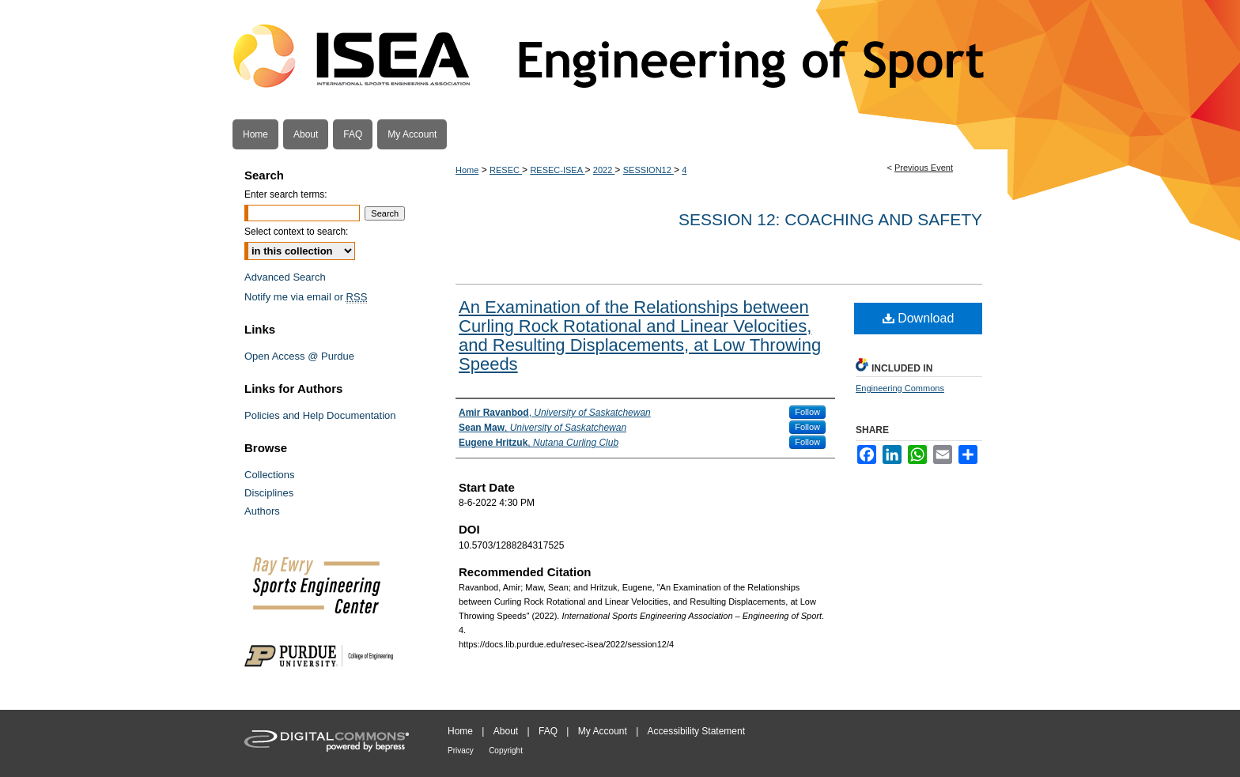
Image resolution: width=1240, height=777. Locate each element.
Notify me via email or (305, 297)
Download (919, 318)
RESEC (506, 170)
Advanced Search (285, 277)
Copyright (506, 750)
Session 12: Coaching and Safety (830, 219)
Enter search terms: (285, 194)
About (505, 731)
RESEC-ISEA (557, 170)
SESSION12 (648, 170)
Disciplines (268, 493)
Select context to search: (296, 231)
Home (467, 170)
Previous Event (923, 167)
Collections (269, 475)
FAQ (548, 731)
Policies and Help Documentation (320, 415)
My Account (602, 731)
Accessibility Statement (696, 731)
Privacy (461, 750)
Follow (807, 412)
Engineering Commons (900, 388)
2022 (604, 170)
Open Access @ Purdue (299, 356)
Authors (262, 511)
